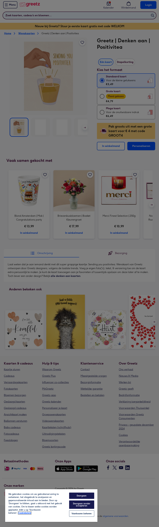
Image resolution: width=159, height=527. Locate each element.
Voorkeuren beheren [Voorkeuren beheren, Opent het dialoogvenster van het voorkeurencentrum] (82, 513)
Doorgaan (81, 496)
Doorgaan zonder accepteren (81, 504)
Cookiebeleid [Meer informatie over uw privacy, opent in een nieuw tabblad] (24, 513)
